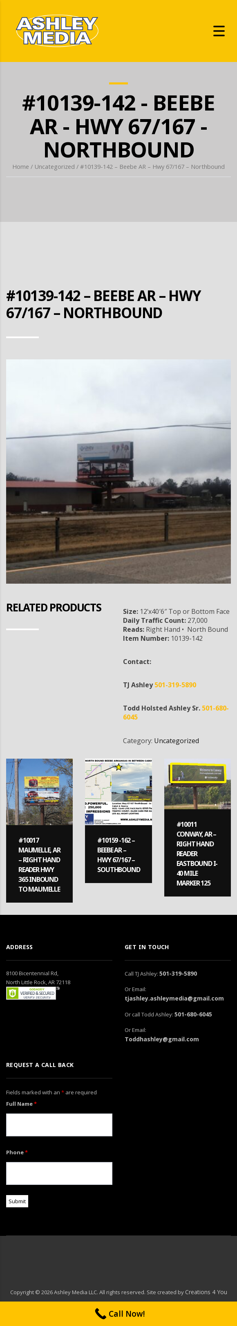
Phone (17, 1152)
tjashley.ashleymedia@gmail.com (174, 998)
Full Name (21, 1103)
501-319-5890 (175, 684)
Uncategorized (54, 166)
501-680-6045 (193, 1014)
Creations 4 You (206, 1292)
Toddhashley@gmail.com (162, 1039)
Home (20, 166)
